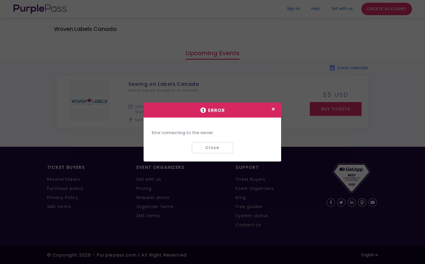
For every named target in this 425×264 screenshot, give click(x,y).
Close (212, 147)
